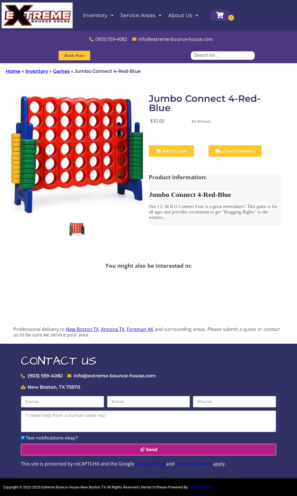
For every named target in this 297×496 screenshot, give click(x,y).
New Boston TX (82, 329)
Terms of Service (193, 464)
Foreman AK (140, 329)
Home (13, 71)
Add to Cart (171, 151)
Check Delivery (235, 151)
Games (61, 71)
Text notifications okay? (52, 438)
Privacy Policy (150, 464)
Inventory (99, 15)
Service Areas (141, 15)
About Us (183, 15)
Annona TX (112, 329)
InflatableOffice (201, 487)
